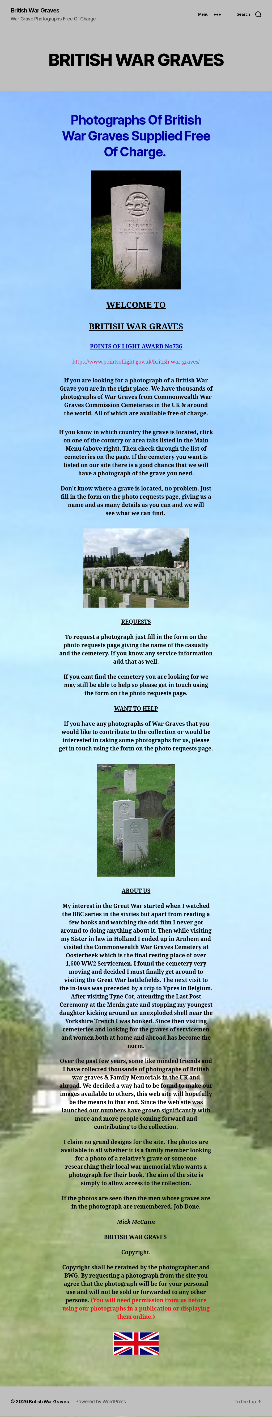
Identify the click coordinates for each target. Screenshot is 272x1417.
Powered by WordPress (104, 1402)
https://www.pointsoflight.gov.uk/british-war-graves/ (136, 362)
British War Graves (38, 10)
